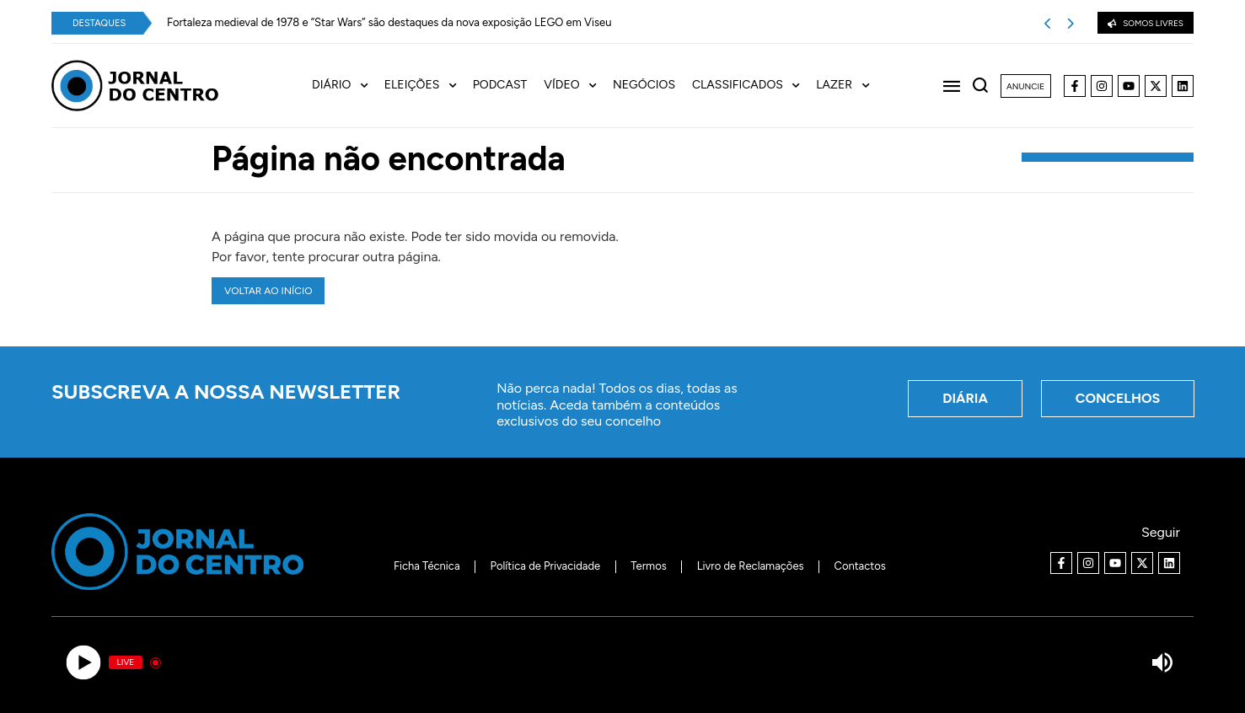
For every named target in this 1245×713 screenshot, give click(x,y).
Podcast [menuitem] (500, 85)
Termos (649, 566)
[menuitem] (348, 85)
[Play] (83, 662)
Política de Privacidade (546, 566)
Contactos (860, 566)
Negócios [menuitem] (644, 85)
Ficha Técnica (427, 566)
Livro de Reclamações (750, 566)
